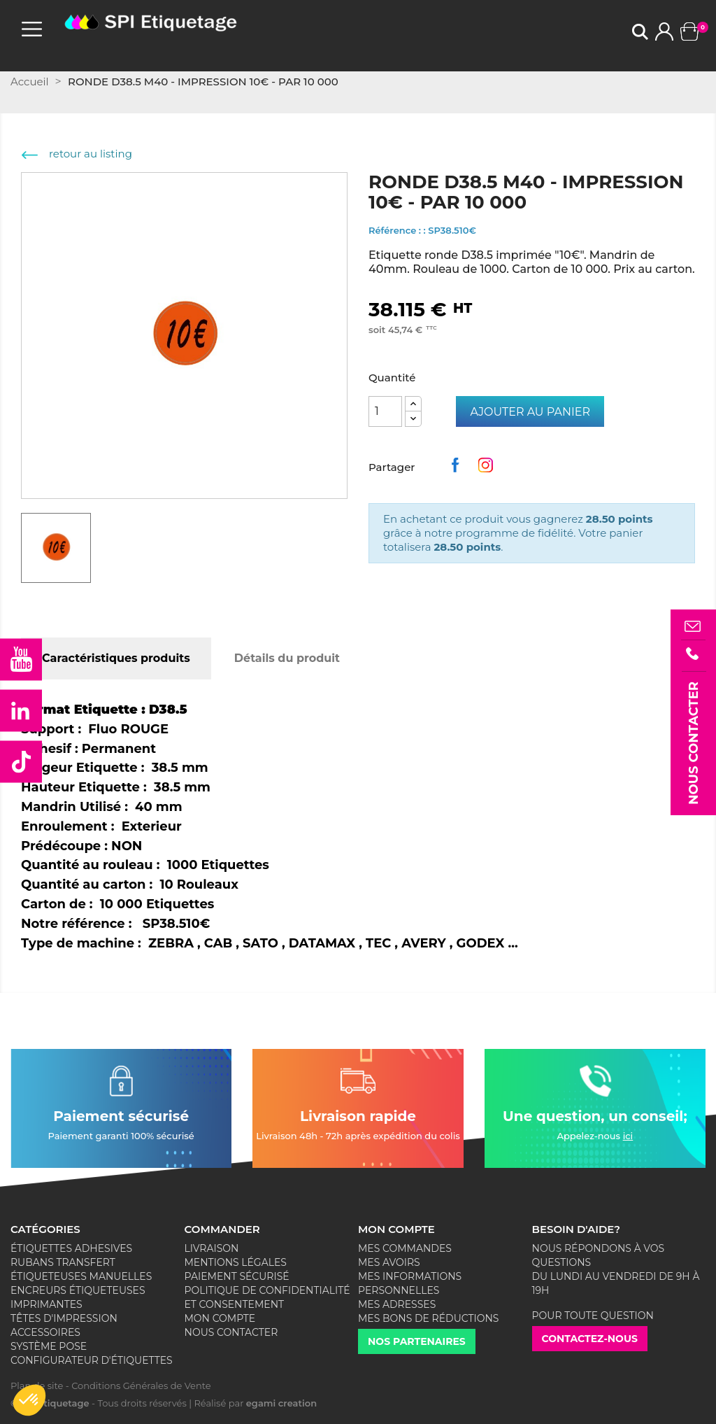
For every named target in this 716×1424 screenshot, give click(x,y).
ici (628, 1135)
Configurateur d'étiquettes (91, 1360)
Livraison (212, 1248)
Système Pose (48, 1346)
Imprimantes (46, 1304)
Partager (458, 469)
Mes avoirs (389, 1262)
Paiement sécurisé (237, 1276)
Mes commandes (405, 1248)
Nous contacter (231, 1332)
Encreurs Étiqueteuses (77, 1290)
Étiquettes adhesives (71, 1248)
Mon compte (220, 1318)
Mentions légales (236, 1262)
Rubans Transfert (62, 1262)
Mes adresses (397, 1304)
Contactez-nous (590, 1338)
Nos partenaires (417, 1341)
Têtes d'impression (63, 1318)
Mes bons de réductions (428, 1318)
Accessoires (45, 1332)
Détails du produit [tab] (287, 658)
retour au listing (77, 153)
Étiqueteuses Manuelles (81, 1276)
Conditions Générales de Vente (140, 1385)
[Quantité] (385, 411)
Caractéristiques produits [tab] (116, 658)
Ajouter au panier (530, 411)
